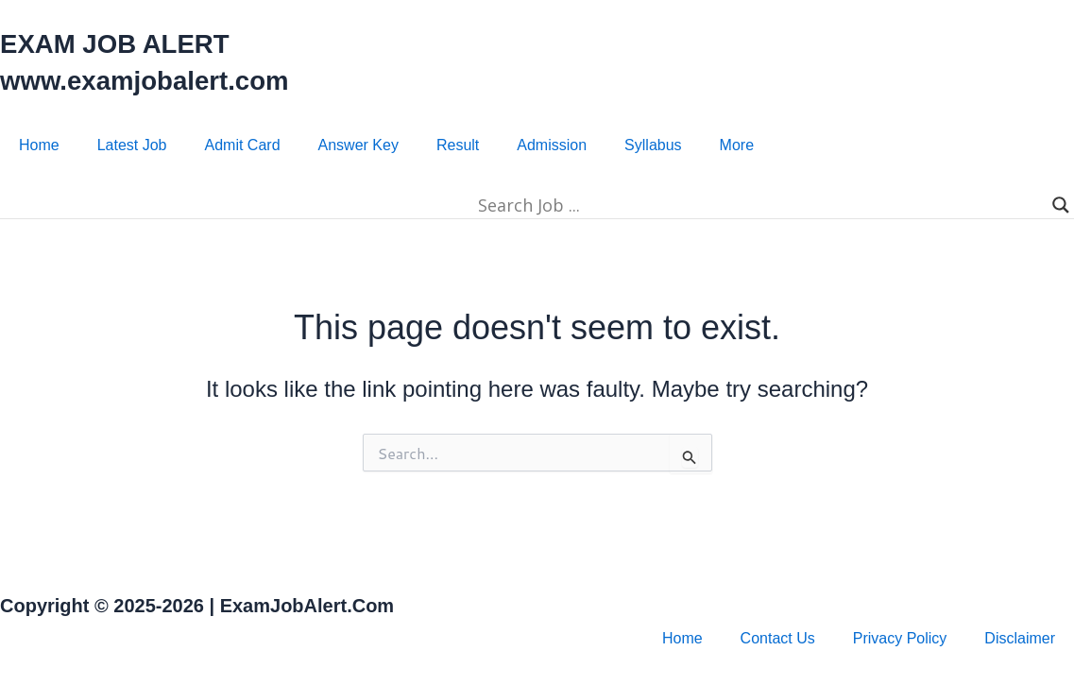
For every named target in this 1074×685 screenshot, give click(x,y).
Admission (552, 145)
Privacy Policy (900, 638)
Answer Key (358, 145)
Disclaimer (1019, 638)
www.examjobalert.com (157, 79)
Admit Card (243, 145)
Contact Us (778, 638)
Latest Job (132, 145)
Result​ (457, 145)
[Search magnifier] (1061, 205)
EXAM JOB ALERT (124, 43)
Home (39, 145)
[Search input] (528, 205)
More (737, 145)
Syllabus (652, 145)
